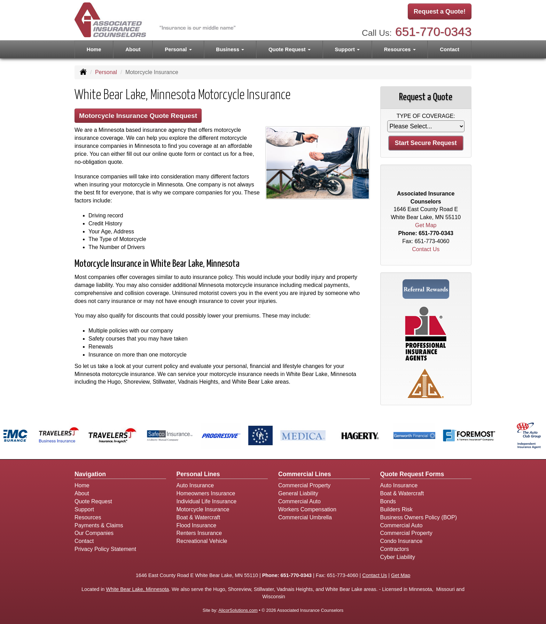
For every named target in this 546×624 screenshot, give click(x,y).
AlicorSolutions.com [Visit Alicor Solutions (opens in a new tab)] (237, 610)
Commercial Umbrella (305, 517)
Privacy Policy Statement (105, 549)
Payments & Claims (99, 525)
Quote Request (93, 501)
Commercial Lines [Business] (304, 474)
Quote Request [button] (289, 49)
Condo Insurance (401, 541)
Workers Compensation (307, 509)
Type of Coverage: (426, 116)
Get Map (425, 225)
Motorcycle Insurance (203, 509)
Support (84, 509)
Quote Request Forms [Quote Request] (412, 474)
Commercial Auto (299, 501)
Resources (88, 517)
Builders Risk (396, 509)
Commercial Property (304, 485)
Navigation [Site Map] (90, 474)
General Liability (298, 493)
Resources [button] (400, 49)
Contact (449, 49)
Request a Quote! (440, 11)
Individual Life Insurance (207, 501)
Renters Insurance (199, 533)
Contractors (394, 549)
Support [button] (347, 49)
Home (94, 49)
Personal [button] (178, 49)
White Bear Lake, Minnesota (137, 589)
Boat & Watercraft (198, 517)
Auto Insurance (195, 485)
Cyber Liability (397, 557)
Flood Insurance (197, 525)
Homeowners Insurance (206, 493)
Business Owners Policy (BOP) (418, 517)
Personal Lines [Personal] (198, 474)
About (132, 49)
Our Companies (94, 533)
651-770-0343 (433, 31)
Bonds (388, 501)
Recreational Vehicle (202, 541)
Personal (106, 72)
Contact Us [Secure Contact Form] (425, 249)
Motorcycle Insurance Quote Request (138, 115)
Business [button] (230, 49)
